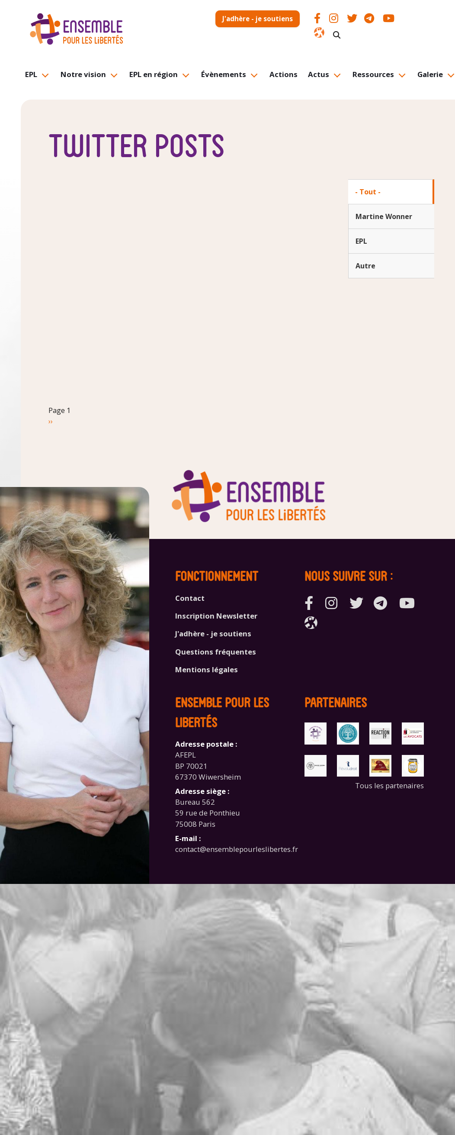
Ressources (373, 74)
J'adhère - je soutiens (257, 18)
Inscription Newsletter (216, 616)
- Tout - (368, 192)
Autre (365, 266)
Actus (318, 74)
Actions (283, 74)
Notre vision (83, 74)
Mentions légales (206, 669)
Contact (190, 598)
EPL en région (153, 74)
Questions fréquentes (215, 652)
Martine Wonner (384, 216)
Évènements (223, 74)
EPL (31, 74)
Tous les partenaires (389, 785)
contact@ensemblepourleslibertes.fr (236, 849)
